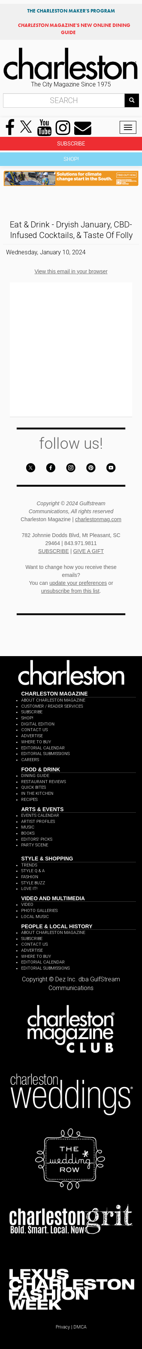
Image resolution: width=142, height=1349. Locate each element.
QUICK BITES (33, 787)
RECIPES (29, 799)
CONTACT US (34, 729)
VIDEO (27, 904)
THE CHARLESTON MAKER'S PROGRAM (71, 11)
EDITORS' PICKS (36, 839)
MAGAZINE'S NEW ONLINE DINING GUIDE (74, 28)
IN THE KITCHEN (37, 793)
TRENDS (29, 865)
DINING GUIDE (35, 775)
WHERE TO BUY (36, 742)
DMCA (80, 1327)
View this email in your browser (71, 271)
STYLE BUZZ (33, 883)
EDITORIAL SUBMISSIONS (45, 753)
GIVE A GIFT (88, 551)
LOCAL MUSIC (35, 916)
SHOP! (71, 159)
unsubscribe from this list (70, 591)
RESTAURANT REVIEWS (43, 781)
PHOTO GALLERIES (39, 910)
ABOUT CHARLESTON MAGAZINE (53, 700)
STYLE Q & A (33, 870)
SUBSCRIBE (71, 144)
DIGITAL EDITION (38, 724)
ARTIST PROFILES (38, 821)
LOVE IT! (29, 888)
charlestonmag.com (98, 519)
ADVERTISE (32, 735)
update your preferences (78, 583)
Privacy (63, 1327)
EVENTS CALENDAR (40, 815)
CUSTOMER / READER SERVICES (52, 706)
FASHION (29, 876)
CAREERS (30, 759)
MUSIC (27, 827)
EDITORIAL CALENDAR (43, 748)
